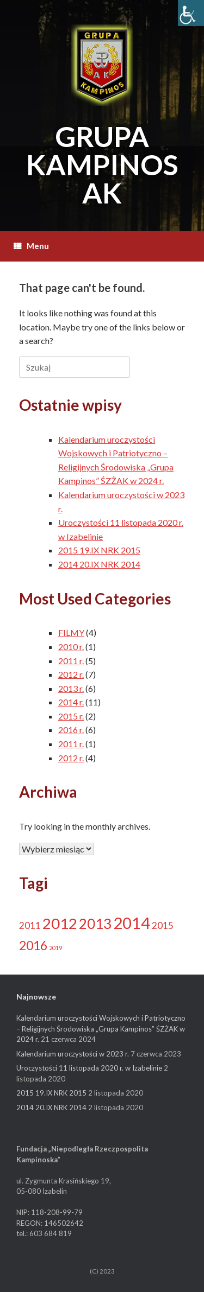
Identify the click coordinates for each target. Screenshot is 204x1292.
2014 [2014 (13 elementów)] (131, 922)
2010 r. (71, 646)
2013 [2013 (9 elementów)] (95, 923)
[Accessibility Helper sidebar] (191, 13)
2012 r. (71, 674)
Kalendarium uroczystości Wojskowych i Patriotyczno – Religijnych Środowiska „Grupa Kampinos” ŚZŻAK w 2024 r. (101, 1028)
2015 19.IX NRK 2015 (99, 550)
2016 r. (71, 729)
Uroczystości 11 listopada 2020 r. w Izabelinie (89, 1068)
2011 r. (71, 660)
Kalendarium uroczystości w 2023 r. (72, 1053)
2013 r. (71, 688)
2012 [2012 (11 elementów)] (59, 923)
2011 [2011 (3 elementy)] (30, 925)
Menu (31, 246)
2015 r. (71, 716)
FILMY (71, 632)
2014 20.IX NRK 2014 (99, 564)
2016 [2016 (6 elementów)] (33, 945)
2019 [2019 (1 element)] (55, 947)
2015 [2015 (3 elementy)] (163, 925)
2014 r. (71, 702)
